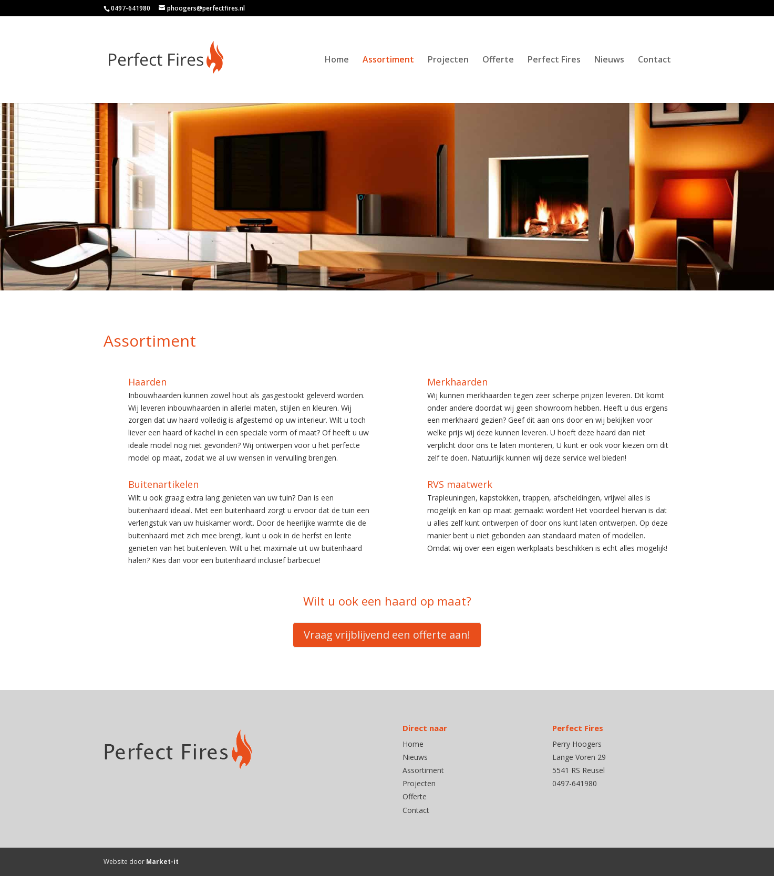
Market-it (162, 861)
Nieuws (609, 60)
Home (337, 60)
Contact (654, 60)
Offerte (498, 60)
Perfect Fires (554, 60)
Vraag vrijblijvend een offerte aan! (387, 635)
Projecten (448, 60)
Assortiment (388, 60)
